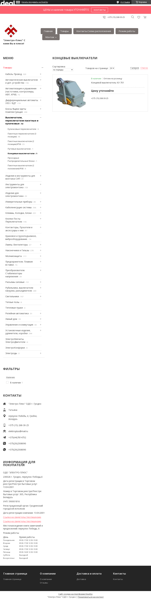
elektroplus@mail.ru (18, 431)
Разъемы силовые (14, 282)
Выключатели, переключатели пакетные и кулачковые (21, 120)
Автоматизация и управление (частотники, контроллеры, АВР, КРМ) (21, 91)
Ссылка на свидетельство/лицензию (22, 517)
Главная (48, 31)
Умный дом (11, 318)
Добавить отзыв (139, 17)
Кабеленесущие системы (18, 207)
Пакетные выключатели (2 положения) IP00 (21, 167)
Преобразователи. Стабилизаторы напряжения (15, 273)
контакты (100, 9)
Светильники (12, 296)
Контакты (118, 579)
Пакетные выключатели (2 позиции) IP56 (21, 143)
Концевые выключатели (21, 153)
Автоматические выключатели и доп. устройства (21, 81)
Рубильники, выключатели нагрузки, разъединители (19, 289)
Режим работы (127, 31)
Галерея (134, 67)
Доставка (81, 579)
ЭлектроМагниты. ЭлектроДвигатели (15, 341)
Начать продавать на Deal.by (35, 2)
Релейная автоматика (17, 313)
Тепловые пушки (14, 307)
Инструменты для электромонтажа (14, 186)
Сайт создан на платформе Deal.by (75, 594)
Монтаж (49, 37)
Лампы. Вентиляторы (16, 244)
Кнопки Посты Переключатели (13, 220)
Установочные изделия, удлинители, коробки (18, 332)
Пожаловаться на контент (91, 597)
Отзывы (44, 582)
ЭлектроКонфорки (15, 347)
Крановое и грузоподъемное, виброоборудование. (21, 238)
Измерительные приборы (18, 201)
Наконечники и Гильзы (17, 250)
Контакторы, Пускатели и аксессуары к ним (18, 229)
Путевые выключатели (19, 148)
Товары (64, 31)
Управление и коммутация (19, 324)
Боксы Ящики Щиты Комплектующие (15, 110)
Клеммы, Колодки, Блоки (18, 212)
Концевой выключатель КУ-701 (107, 82)
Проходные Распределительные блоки (21, 159)
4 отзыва (125, 2)
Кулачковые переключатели (22, 129)
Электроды (11, 353)
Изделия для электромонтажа (14, 195)
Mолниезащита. (13, 256)
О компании (46, 579)
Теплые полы (12, 302)
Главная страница (12, 579)
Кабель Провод (13, 74)
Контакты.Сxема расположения (93, 31)
